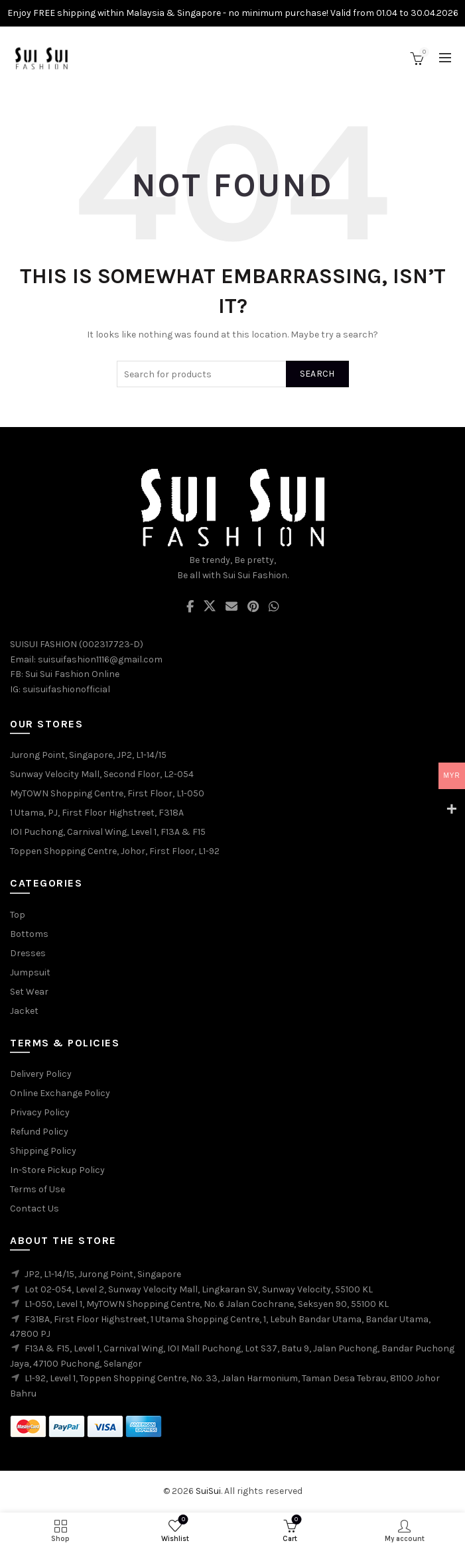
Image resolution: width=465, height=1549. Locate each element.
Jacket (24, 1011)
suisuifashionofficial (66, 689)
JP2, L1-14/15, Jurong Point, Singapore (103, 1274)
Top (17, 914)
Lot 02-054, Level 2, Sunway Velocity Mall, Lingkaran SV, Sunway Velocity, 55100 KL (199, 1289)
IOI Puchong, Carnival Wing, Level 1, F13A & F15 (108, 831)
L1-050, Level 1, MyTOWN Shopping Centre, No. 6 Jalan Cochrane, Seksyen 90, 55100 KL (207, 1304)
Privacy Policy (40, 1112)
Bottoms (29, 934)
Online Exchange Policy (60, 1093)
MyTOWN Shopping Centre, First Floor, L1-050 (107, 793)
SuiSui (208, 1491)
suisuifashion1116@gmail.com (100, 659)
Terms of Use (37, 1189)
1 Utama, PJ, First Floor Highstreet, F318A (97, 812)
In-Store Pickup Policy (57, 1170)
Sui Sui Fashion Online (72, 674)
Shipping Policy (43, 1150)
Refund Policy (39, 1131)
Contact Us (34, 1208)
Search (317, 373)
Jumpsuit (30, 972)
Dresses (28, 953)
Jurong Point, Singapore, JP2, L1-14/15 (88, 755)
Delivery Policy (41, 1074)
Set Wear (29, 991)
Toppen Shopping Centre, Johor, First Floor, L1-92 (115, 851)
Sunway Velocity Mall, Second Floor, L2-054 (102, 774)
